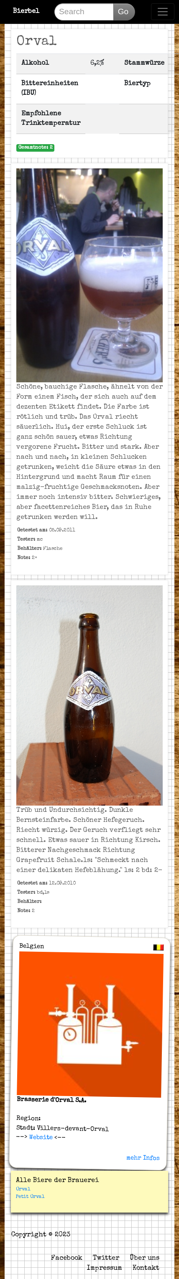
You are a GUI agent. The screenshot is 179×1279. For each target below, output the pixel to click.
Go (123, 11)
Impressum (104, 1268)
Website (40, 1137)
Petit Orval (30, 1197)
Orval (23, 1189)
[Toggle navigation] (162, 11)
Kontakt (146, 1268)
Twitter (106, 1258)
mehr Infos (143, 1157)
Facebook (66, 1258)
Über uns (144, 1258)
